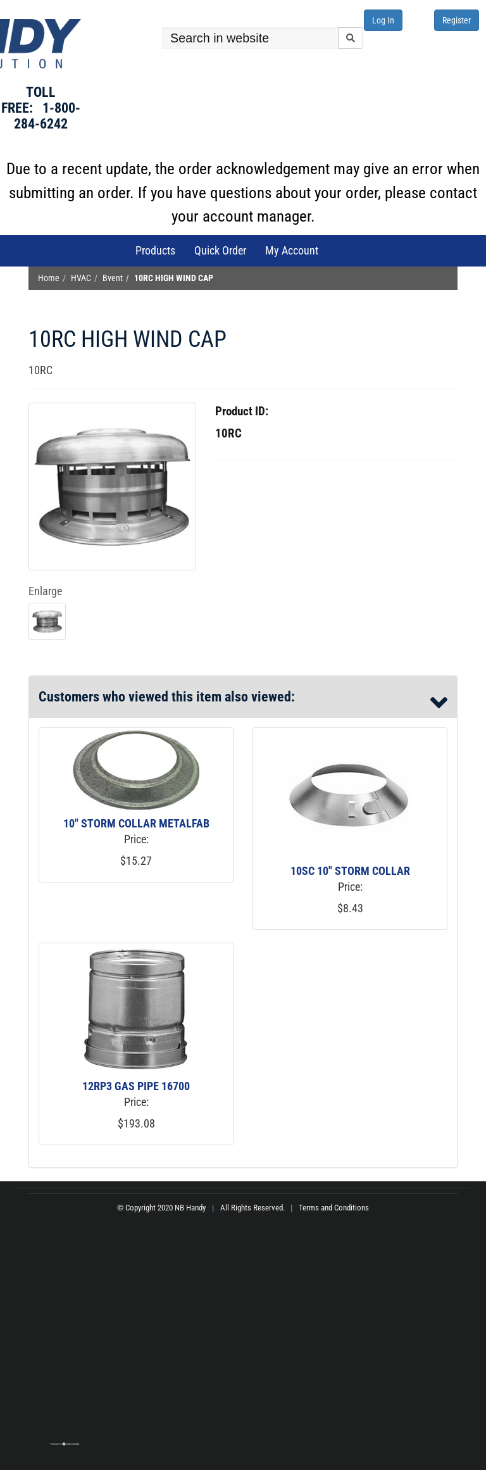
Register (456, 20)
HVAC (81, 278)
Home (48, 278)
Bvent (113, 278)
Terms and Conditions (334, 1207)
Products (155, 250)
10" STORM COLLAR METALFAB (136, 823)
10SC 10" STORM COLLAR (350, 870)
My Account (291, 250)
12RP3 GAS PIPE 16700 (136, 1086)
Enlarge (45, 591)
